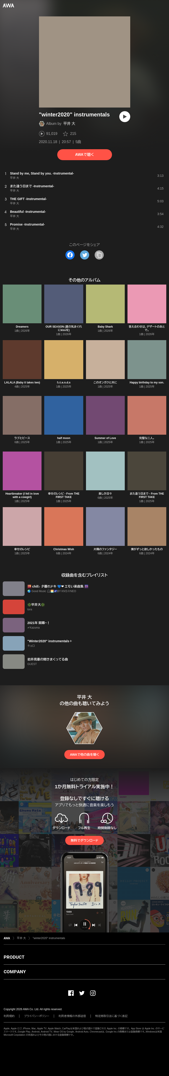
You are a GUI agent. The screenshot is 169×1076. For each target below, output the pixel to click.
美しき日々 (105, 493)
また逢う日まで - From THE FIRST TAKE (147, 495)
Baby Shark (105, 326)
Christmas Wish (63, 549)
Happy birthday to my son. (147, 382)
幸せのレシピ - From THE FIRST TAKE (63, 495)
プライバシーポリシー (36, 1016)
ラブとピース (22, 438)
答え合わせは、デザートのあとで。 (147, 328)
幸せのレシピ (22, 549)
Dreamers (22, 326)
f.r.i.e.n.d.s (63, 382)
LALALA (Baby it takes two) (22, 382)
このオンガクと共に (105, 382)
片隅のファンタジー (105, 549)
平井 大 (69, 124)
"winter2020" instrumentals (49, 938)
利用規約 (9, 1016)
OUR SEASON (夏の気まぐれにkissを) (64, 328)
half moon (63, 438)
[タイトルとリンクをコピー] (99, 254)
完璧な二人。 (146, 438)
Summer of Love (105, 438)
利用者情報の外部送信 (72, 1016)
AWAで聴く (84, 155)
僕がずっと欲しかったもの (147, 549)
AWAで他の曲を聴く (84, 754)
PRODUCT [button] (14, 957)
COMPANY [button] (15, 971)
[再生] (124, 116)
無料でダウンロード (84, 840)
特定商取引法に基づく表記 (111, 1016)
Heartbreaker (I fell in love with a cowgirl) (22, 495)
